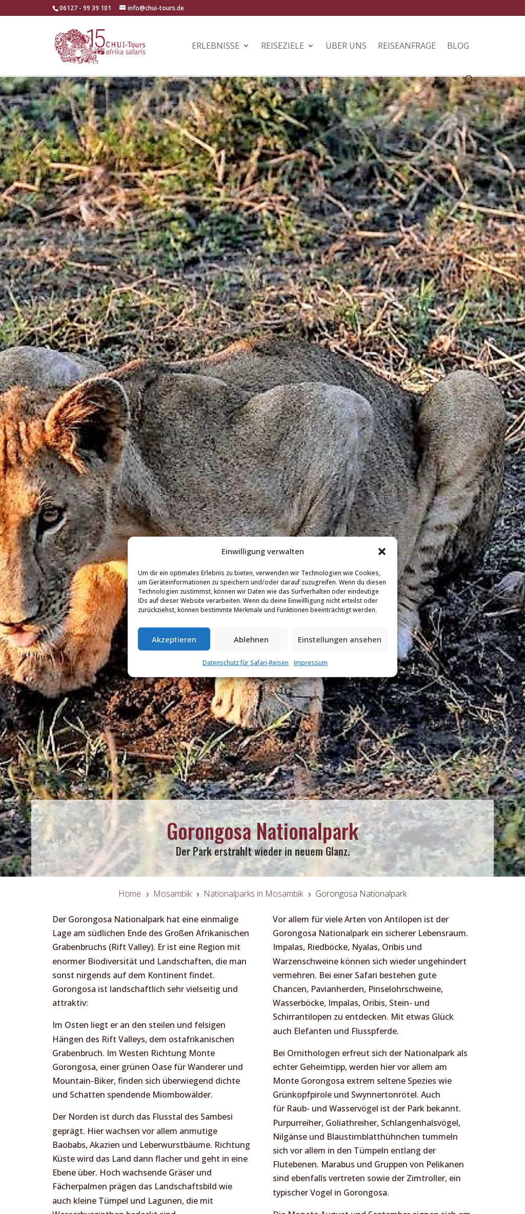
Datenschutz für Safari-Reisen (246, 662)
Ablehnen (251, 639)
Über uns (346, 46)
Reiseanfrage (407, 46)
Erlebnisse (215, 46)
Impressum (311, 662)
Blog (458, 46)
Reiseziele (282, 46)
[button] (382, 551)
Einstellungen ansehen (339, 639)
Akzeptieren (174, 639)
